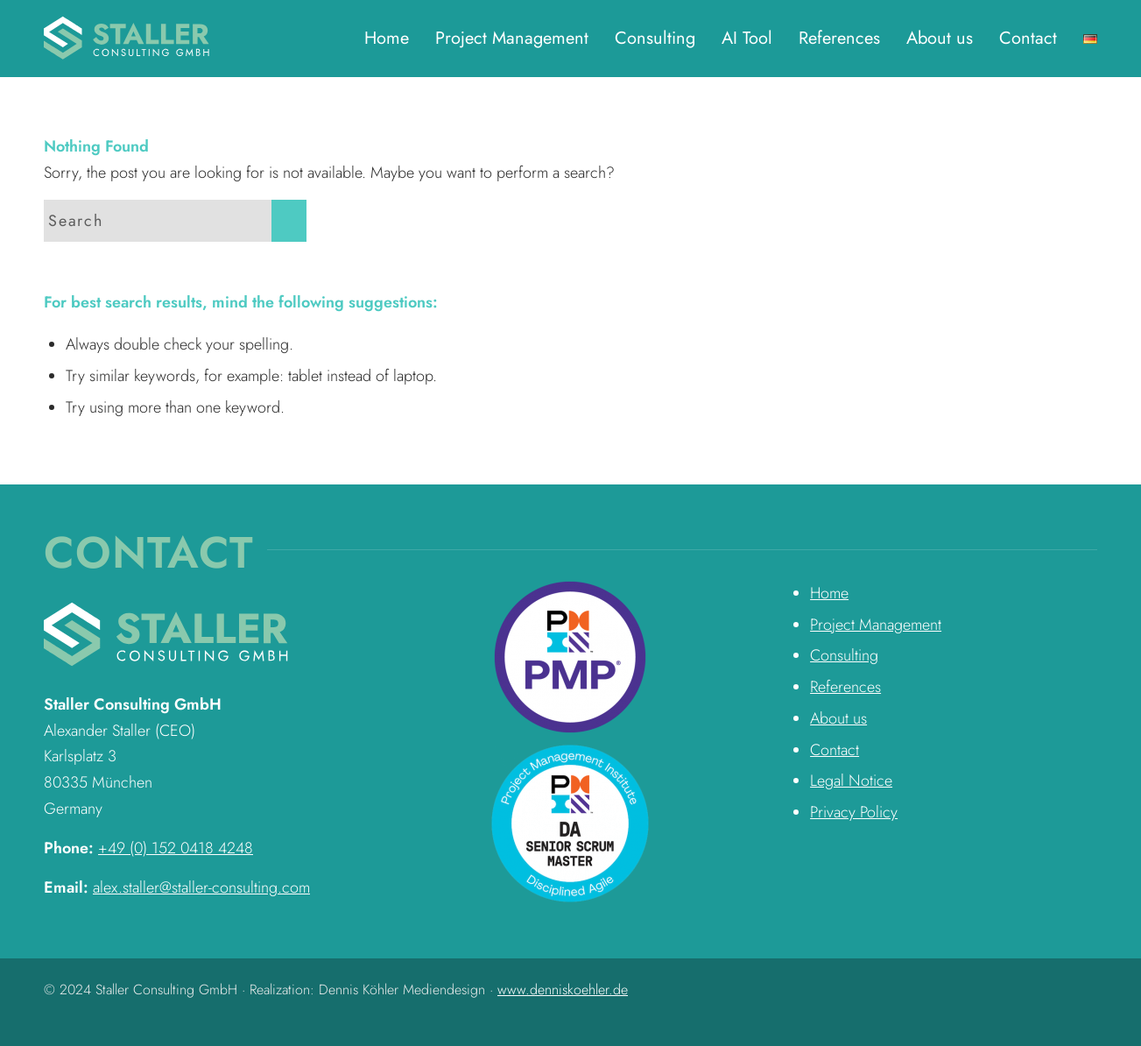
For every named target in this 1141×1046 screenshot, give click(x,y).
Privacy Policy (854, 812)
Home (829, 593)
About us (838, 718)
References (845, 686)
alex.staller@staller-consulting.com (201, 887)
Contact (834, 750)
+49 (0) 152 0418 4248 (175, 848)
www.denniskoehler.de (562, 989)
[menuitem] (386, 38)
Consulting (844, 655)
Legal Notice (851, 780)
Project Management (875, 624)
